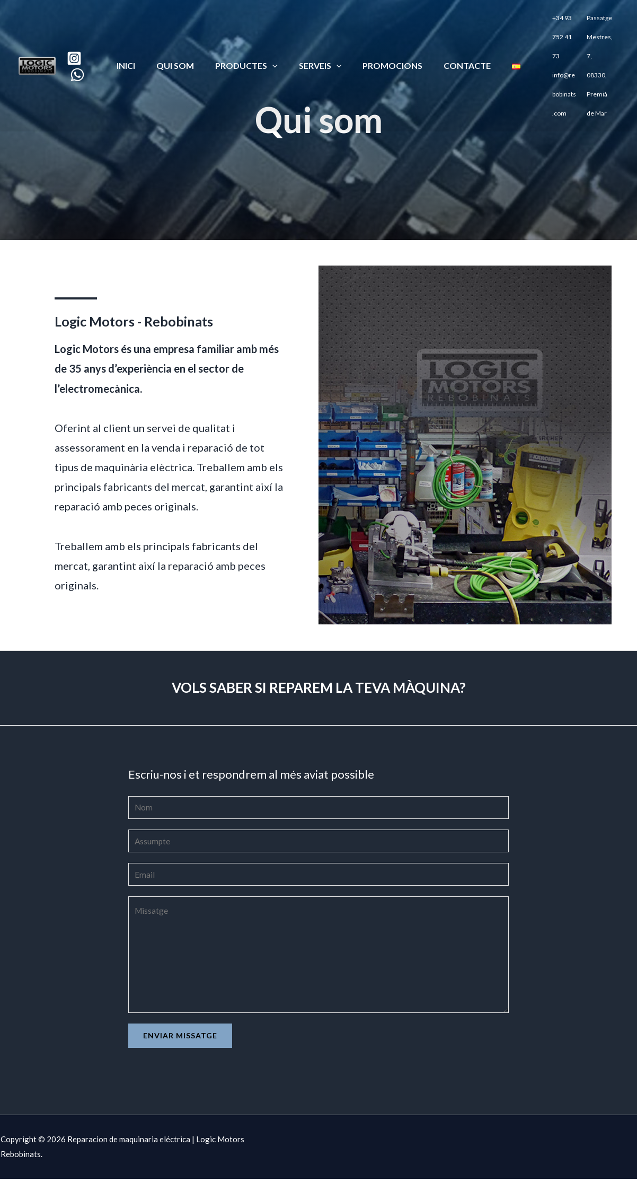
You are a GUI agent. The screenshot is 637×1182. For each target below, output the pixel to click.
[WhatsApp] (88, 56)
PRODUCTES (250, 47)
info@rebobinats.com (552, 64)
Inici (138, 47)
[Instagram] (84, 40)
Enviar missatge (180, 1038)
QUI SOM (183, 47)
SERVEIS (320, 47)
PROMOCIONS (388, 47)
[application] (276, 47)
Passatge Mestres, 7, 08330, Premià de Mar (595, 48)
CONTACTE (458, 47)
